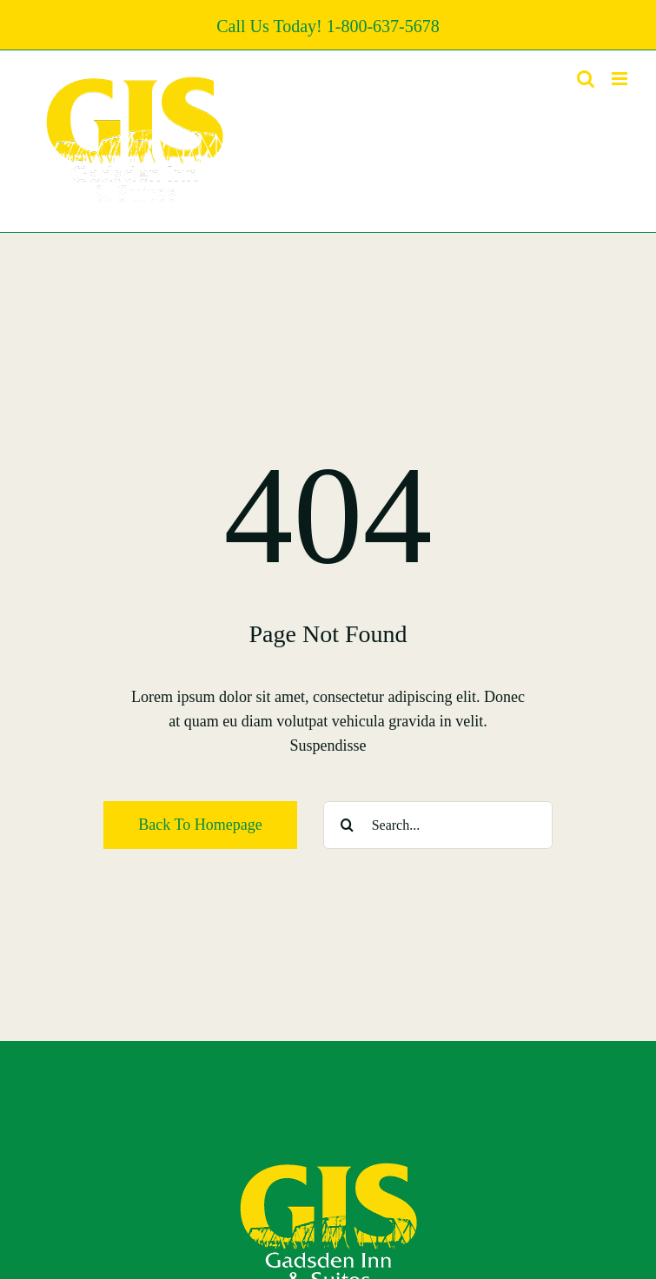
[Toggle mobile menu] (621, 79)
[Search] (347, 825)
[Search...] (438, 825)
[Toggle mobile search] (585, 79)
